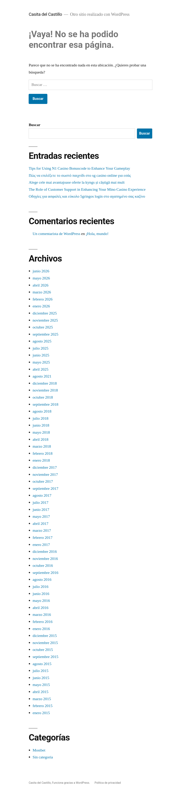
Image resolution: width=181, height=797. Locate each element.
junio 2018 (41, 425)
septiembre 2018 (45, 404)
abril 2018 (40, 439)
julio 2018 (40, 418)
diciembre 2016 (45, 551)
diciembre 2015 (45, 635)
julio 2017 (40, 502)
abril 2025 (40, 369)
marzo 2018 (42, 446)
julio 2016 (40, 586)
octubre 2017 (43, 481)
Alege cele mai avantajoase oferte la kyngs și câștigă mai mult (76, 182)
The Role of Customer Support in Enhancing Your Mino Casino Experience (87, 189)
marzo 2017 (42, 530)
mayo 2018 (41, 432)
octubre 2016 (43, 565)
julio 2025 (40, 348)
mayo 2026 (41, 278)
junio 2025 (41, 355)
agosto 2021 (42, 376)
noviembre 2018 (45, 390)
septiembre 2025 (45, 334)
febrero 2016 (42, 621)
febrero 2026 (42, 299)
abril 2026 (40, 285)
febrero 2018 (42, 453)
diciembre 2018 (45, 383)
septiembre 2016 (45, 572)
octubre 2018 (43, 397)
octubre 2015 (43, 649)
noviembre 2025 (45, 320)
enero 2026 (41, 306)
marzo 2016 (42, 614)
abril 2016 (40, 607)
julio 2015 (40, 670)
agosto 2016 (42, 579)
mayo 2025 (41, 362)
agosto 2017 (42, 495)
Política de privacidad (108, 782)
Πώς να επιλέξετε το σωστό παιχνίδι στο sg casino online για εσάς (80, 175)
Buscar (34, 124)
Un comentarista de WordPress (56, 233)
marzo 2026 (42, 292)
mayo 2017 (41, 516)
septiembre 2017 (45, 488)
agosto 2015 (42, 663)
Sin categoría (43, 757)
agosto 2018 (42, 411)
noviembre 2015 (45, 642)
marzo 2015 (42, 698)
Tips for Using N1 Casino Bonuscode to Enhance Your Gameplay (79, 168)
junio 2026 (41, 271)
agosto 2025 (42, 341)
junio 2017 (41, 509)
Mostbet (39, 750)
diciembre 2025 (45, 313)
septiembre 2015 (45, 656)
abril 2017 (40, 523)
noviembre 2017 (45, 474)
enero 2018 (41, 460)
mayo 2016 (41, 600)
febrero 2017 (42, 537)
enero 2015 (41, 712)
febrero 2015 (42, 705)
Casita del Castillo (45, 14)
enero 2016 (41, 628)
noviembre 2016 (45, 558)
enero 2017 (41, 544)
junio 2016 (41, 593)
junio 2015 (41, 677)
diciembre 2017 (45, 467)
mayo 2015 (41, 684)
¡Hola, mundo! (97, 233)
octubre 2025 (43, 327)
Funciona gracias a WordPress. (71, 782)
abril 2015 (40, 691)
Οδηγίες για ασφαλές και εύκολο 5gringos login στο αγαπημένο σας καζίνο (87, 196)
